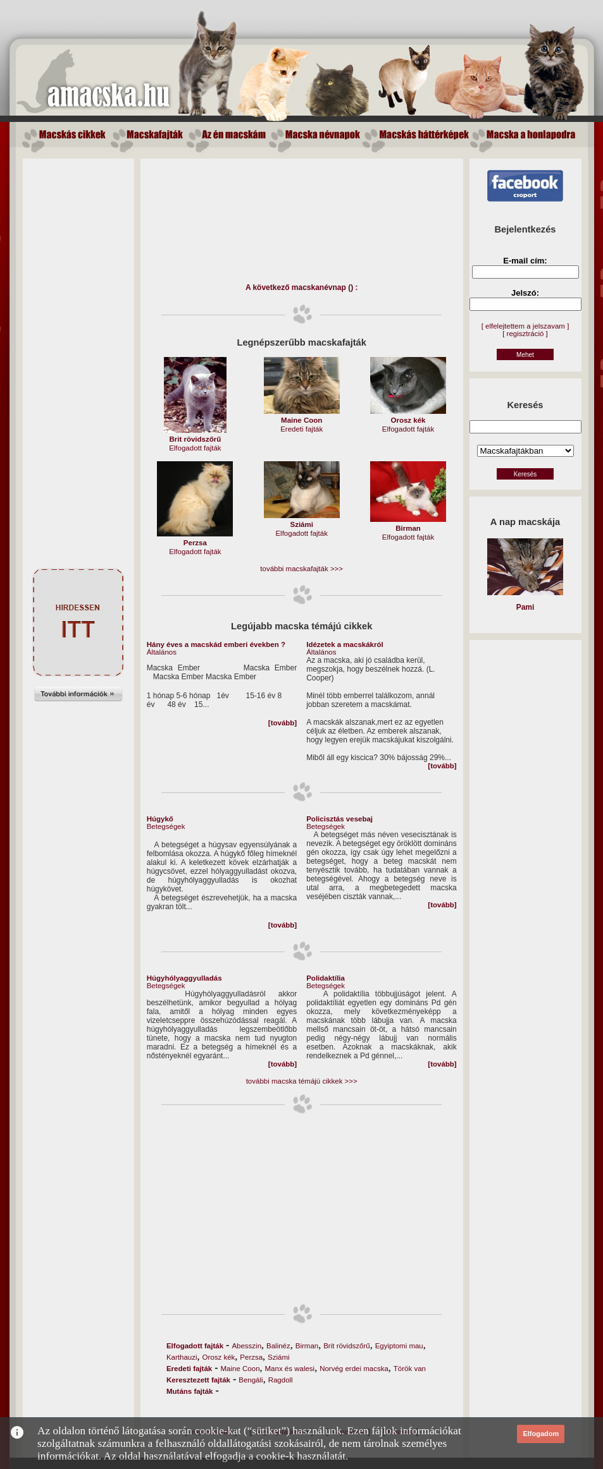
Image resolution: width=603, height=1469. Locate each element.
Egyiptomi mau (399, 1346)
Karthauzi (181, 1357)
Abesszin (246, 1346)
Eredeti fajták (301, 429)
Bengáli (251, 1380)
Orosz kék (218, 1357)
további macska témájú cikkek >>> (301, 1081)
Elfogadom (541, 1433)
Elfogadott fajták (195, 448)
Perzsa (251, 1357)
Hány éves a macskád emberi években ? (216, 644)
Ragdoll (280, 1380)
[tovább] (282, 723)
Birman (306, 1346)
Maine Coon (240, 1368)
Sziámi (279, 1357)
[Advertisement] (78, 348)
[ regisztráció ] (525, 333)
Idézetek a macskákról (344, 644)
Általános (162, 652)
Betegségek (166, 826)
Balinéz (278, 1346)
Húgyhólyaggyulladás (184, 978)
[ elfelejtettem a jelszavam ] (525, 326)
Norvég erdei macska (354, 1368)
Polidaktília (325, 978)
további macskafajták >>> (301, 568)
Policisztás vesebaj (339, 819)
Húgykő (160, 819)
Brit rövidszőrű (346, 1346)
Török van (410, 1368)
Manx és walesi (290, 1368)
